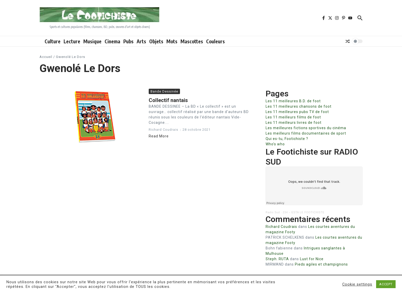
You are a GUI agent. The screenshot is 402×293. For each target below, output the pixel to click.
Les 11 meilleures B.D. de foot (293, 101)
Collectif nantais (168, 100)
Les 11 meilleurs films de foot (293, 117)
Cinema (112, 41)
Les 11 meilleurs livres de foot (293, 122)
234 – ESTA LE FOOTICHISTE (304, 212)
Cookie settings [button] (357, 284)
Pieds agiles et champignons (321, 264)
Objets (156, 41)
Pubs (128, 41)
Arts (141, 41)
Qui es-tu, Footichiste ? (287, 139)
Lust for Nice (312, 259)
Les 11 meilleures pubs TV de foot (297, 112)
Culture (53, 41)
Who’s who (275, 144)
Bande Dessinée (164, 91)
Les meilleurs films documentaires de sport (306, 133)
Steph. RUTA (277, 259)
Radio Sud (273, 212)
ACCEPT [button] (386, 284)
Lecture (72, 41)
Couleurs (215, 41)
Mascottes (191, 41)
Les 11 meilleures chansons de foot (298, 106)
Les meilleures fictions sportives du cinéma (306, 128)
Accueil (45, 57)
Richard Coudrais (281, 227)
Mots (171, 41)
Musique (92, 41)
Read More (159, 136)
